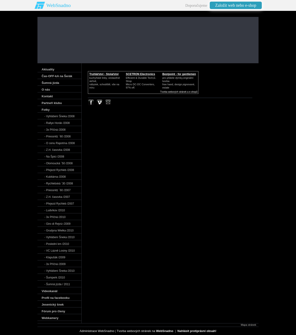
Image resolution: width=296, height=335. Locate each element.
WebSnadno (58, 5)
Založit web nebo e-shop (235, 5)
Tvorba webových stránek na (145, 331)
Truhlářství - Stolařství (104, 74)
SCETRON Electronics (140, 74)
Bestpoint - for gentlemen (179, 74)
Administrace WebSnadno (97, 331)
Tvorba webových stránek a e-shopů (178, 92)
